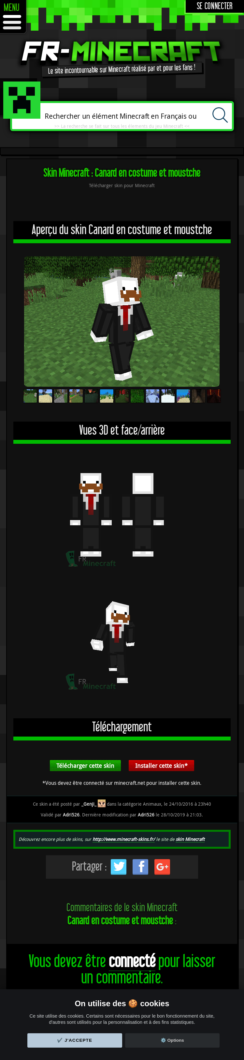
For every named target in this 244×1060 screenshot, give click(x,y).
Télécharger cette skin (85, 765)
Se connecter (215, 6)
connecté (132, 962)
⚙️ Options (172, 1040)
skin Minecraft (190, 839)
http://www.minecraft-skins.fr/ (124, 839)
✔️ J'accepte (74, 1040)
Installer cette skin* (161, 765)
